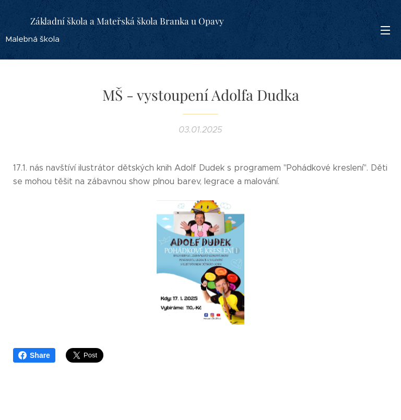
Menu (385, 30)
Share (34, 355)
